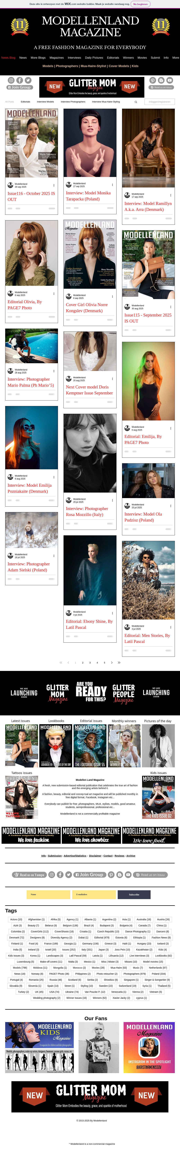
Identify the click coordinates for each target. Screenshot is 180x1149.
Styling (88, 985)
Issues (70, 949)
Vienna (139, 991)
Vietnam (157, 991)
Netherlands (159, 967)
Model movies (154, 961)
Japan (104, 949)
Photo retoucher (108, 973)
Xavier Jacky (122, 997)
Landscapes (55, 955)
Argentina (110, 919)
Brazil (90, 925)
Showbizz (112, 979)
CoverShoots (65, 931)
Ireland (34, 949)
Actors (17, 919)
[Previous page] (68, 663)
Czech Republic (109, 931)
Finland (18, 943)
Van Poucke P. (96, 991)
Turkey (24, 991)
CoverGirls (41, 931)
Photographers (67, 66)
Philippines (84, 973)
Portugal (17, 979)
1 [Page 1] (75, 662)
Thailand (165, 985)
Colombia (19, 931)
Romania (37, 979)
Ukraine (73, 991)
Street (71, 985)
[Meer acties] (55, 185)
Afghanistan (37, 919)
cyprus (142, 997)
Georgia (71, 943)
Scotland (75, 979)
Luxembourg (26, 961)
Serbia (93, 979)
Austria (164, 919)
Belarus (52, 925)
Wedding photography (48, 997)
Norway (38, 973)
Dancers (163, 931)
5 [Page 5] (104, 662)
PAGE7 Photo (60, 973)
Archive (131, 855)
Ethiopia (140, 937)
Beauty (34, 925)
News (21, 973)
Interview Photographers (73, 101)
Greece (112, 943)
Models (48, 66)
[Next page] (112, 663)
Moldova (41, 967)
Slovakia (17, 985)
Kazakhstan (145, 949)
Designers (38, 937)
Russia (57, 979)
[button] (38, 58)
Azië (19, 925)
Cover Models (119, 66)
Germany (91, 943)
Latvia (99, 955)
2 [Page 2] (82, 662)
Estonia (122, 937)
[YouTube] (169, 80)
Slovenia (36, 985)
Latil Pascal (79, 955)
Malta (74, 961)
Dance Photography (139, 931)
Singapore (132, 979)
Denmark (17, 937)
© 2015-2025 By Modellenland (91, 1120)
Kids (135, 66)
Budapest (108, 925)
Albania (91, 919)
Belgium (71, 925)
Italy (88, 949)
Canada (145, 925)
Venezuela (119, 991)
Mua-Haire (120, 967)
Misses (132, 961)
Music (139, 967)
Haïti (127, 943)
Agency (74, 919)
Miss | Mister (111, 961)
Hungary (145, 943)
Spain (54, 985)
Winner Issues (77, 997)
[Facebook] (19, 80)
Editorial (103, 937)
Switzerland (129, 985)
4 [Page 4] (97, 662)
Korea (36, 955)
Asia (127, 919)
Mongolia (61, 967)
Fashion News (162, 937)
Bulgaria (127, 925)
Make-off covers (52, 961)
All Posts (9, 101)
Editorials (25, 101)
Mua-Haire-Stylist (93, 66)
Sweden (107, 985)
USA (56, 991)
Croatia (86, 931)
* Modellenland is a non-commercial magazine (92, 1144)
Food (34, 943)
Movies (99, 967)
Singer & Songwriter (158, 979)
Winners (101, 997)
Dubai (84, 937)
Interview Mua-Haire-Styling (106, 101)
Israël (51, 949)
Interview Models (45, 101)
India (18, 949)
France (52, 943)
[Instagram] (11, 80)
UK (40, 991)
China (163, 925)
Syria (148, 985)
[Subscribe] (134, 894)
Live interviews (140, 955)
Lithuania (117, 955)
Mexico (90, 961)
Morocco (80, 967)
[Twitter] (28, 80)
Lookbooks (164, 955)
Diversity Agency (63, 937)
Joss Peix (123, 949)
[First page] (61, 663)
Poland (160, 973)
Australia (145, 919)
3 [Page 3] (90, 662)
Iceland (164, 943)
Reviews (119, 855)
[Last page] (119, 663)
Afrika (57, 919)
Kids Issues (17, 955)
